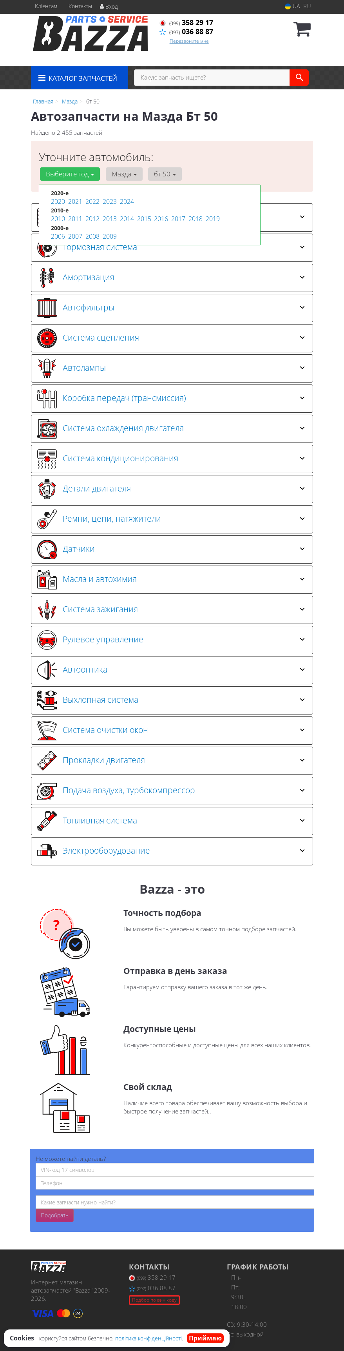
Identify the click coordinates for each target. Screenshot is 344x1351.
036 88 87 (186, 31)
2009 (109, 234)
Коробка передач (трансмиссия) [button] (171, 398)
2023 (109, 201)
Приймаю (205, 1338)
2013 (109, 217)
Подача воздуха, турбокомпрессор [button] (171, 791)
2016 (160, 217)
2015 (143, 217)
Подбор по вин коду (154, 1300)
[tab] (172, 247)
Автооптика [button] (171, 670)
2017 (177, 217)
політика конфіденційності (148, 1338)
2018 (194, 217)
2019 (212, 217)
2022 (91, 201)
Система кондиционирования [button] (171, 459)
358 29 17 (186, 22)
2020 (57, 201)
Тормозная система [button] (171, 248)
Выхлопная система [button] (171, 700)
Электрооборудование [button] (171, 851)
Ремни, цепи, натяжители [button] (171, 519)
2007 (74, 234)
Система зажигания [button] (171, 610)
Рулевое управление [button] (171, 640)
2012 (91, 217)
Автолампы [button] (171, 368)
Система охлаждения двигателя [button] (171, 429)
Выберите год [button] (69, 173)
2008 (91, 234)
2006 (57, 234)
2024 (126, 201)
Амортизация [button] (171, 278)
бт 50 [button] (159, 173)
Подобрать (55, 1215)
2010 (57, 217)
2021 (74, 201)
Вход (109, 6)
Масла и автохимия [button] (171, 579)
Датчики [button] (171, 549)
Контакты (80, 6)
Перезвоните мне (189, 41)
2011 (74, 217)
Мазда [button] (120, 173)
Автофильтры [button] (171, 308)
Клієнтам (46, 6)
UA (292, 6)
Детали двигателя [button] (171, 489)
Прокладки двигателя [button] (171, 761)
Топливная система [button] (171, 821)
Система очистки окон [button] (171, 730)
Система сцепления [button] (171, 338)
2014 (126, 217)
